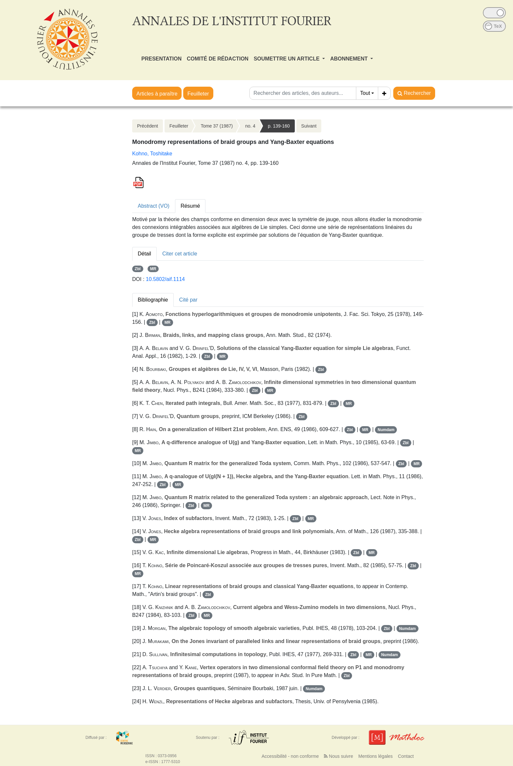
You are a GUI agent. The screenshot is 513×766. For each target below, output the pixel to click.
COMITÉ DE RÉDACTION (217, 58)
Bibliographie (153, 300)
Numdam (386, 429)
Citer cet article (179, 253)
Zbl (138, 269)
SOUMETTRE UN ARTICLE (287, 58)
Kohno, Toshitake (152, 153)
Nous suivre (338, 756)
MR (153, 269)
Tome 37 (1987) (217, 126)
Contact (406, 756)
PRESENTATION (161, 58)
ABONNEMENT (349, 58)
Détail (144, 253)
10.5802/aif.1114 (165, 279)
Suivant (309, 126)
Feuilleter (198, 93)
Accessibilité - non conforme (290, 756)
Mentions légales (375, 756)
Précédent (147, 126)
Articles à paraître (156, 93)
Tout (365, 93)
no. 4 (250, 126)
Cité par (188, 300)
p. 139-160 (279, 126)
